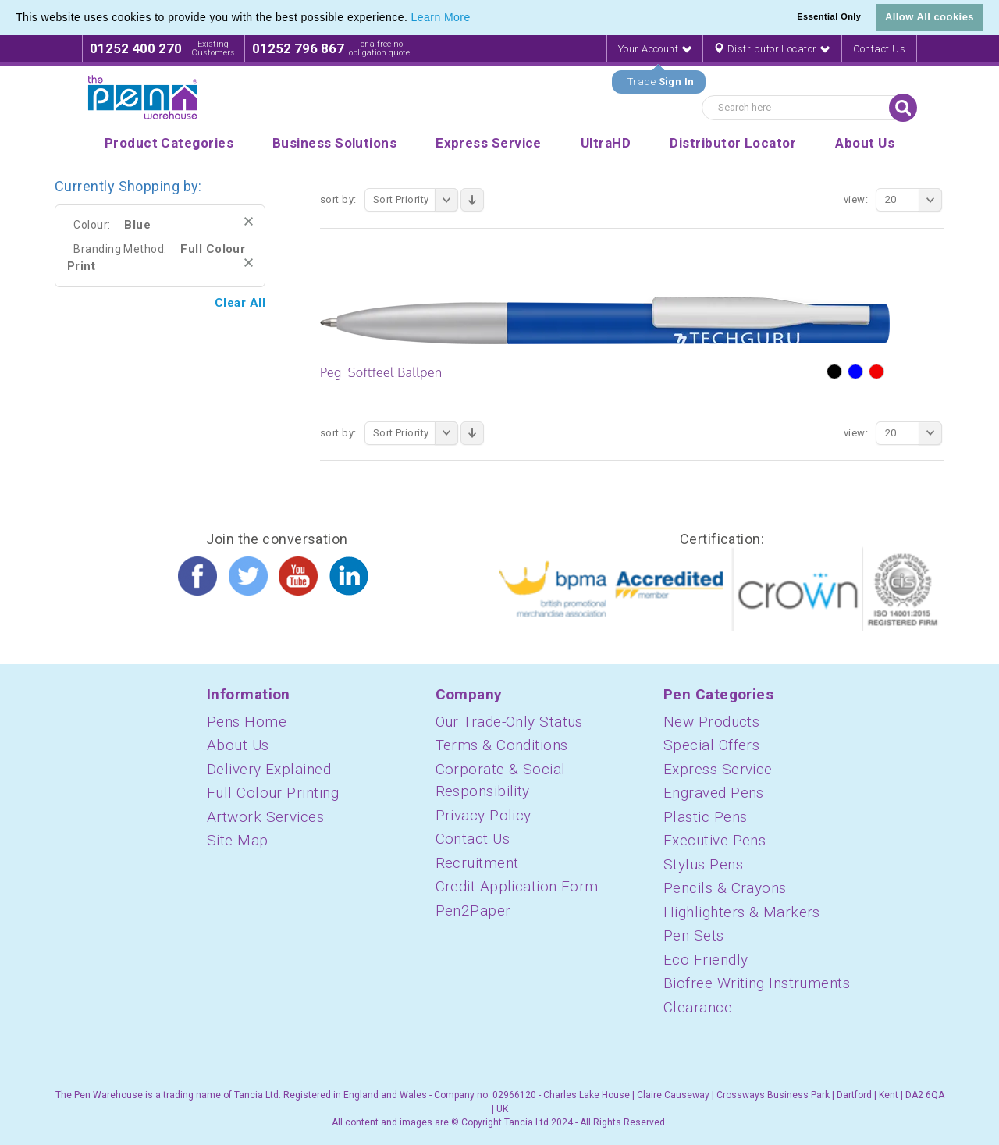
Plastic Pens (705, 817)
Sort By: (338, 199)
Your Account (654, 49)
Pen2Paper (473, 910)
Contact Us (879, 49)
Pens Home (246, 722)
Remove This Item (248, 221)
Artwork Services (265, 817)
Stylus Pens (703, 864)
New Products (711, 722)
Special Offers (711, 745)
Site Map (237, 840)
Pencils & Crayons (725, 888)
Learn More (441, 17)
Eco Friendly (705, 960)
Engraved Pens (713, 793)
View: (856, 199)
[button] (476, 18)
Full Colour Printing (273, 793)
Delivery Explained (269, 769)
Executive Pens (714, 840)
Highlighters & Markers (741, 912)
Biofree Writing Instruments (756, 983)
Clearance (697, 1007)
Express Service (718, 769)
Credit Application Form (517, 886)
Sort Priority (415, 200)
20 (913, 200)
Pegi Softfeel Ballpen (381, 372)
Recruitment (477, 863)
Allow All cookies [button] (929, 17)
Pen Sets (693, 935)
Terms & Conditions (502, 745)
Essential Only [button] (829, 16)
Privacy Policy (483, 815)
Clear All (240, 303)
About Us (238, 745)
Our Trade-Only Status (509, 722)
